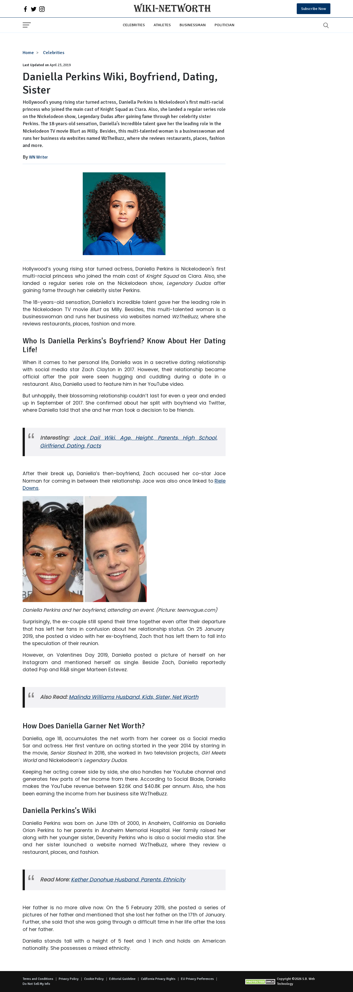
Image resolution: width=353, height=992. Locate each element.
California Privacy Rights (158, 979)
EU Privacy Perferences (197, 979)
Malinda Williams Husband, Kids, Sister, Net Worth (133, 697)
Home (28, 52)
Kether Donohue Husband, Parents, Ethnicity (128, 879)
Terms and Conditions (38, 979)
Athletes (162, 24)
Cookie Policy (94, 979)
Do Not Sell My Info (36, 984)
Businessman (193, 24)
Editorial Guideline (122, 979)
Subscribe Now (313, 8)
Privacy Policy (69, 979)
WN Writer (38, 157)
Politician (224, 24)
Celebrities (134, 24)
